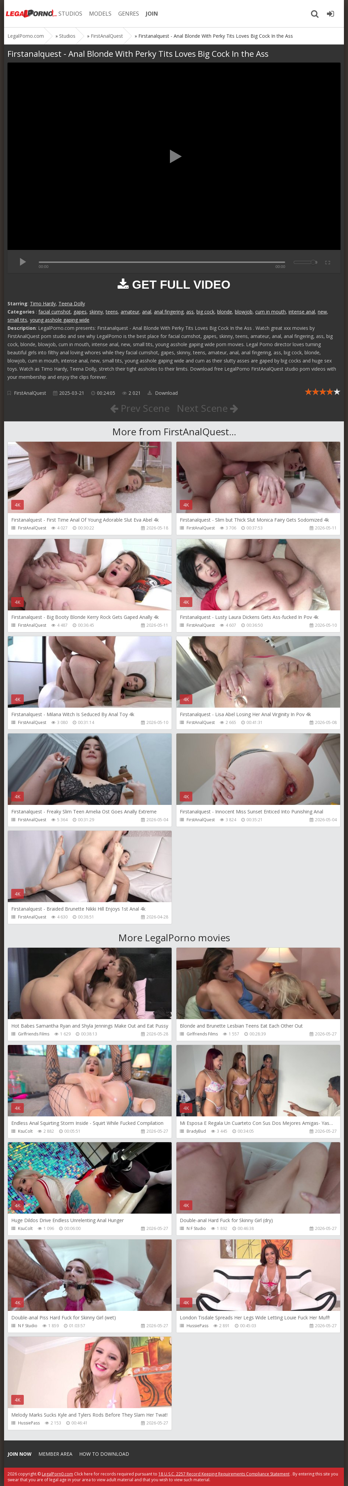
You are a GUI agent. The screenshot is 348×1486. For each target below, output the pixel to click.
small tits (17, 320)
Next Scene (207, 408)
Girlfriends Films (33, 1034)
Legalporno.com (31, 13)
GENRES (128, 13)
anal (146, 311)
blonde (224, 311)
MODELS (100, 13)
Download (162, 393)
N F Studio (196, 1228)
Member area (55, 1454)
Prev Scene (140, 408)
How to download (104, 1454)
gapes (80, 311)
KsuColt (25, 1131)
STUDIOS (70, 13)
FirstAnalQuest (30, 393)
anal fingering (169, 311)
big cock (205, 311)
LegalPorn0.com (57, 1474)
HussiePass (197, 1326)
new (322, 311)
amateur (130, 311)
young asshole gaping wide (59, 320)
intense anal (302, 311)
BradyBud (196, 1131)
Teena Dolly (71, 303)
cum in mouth (270, 311)
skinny (96, 311)
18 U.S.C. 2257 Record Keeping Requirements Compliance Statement (224, 1474)
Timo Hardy (43, 303)
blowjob (244, 311)
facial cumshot (54, 311)
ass (190, 311)
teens (112, 311)
